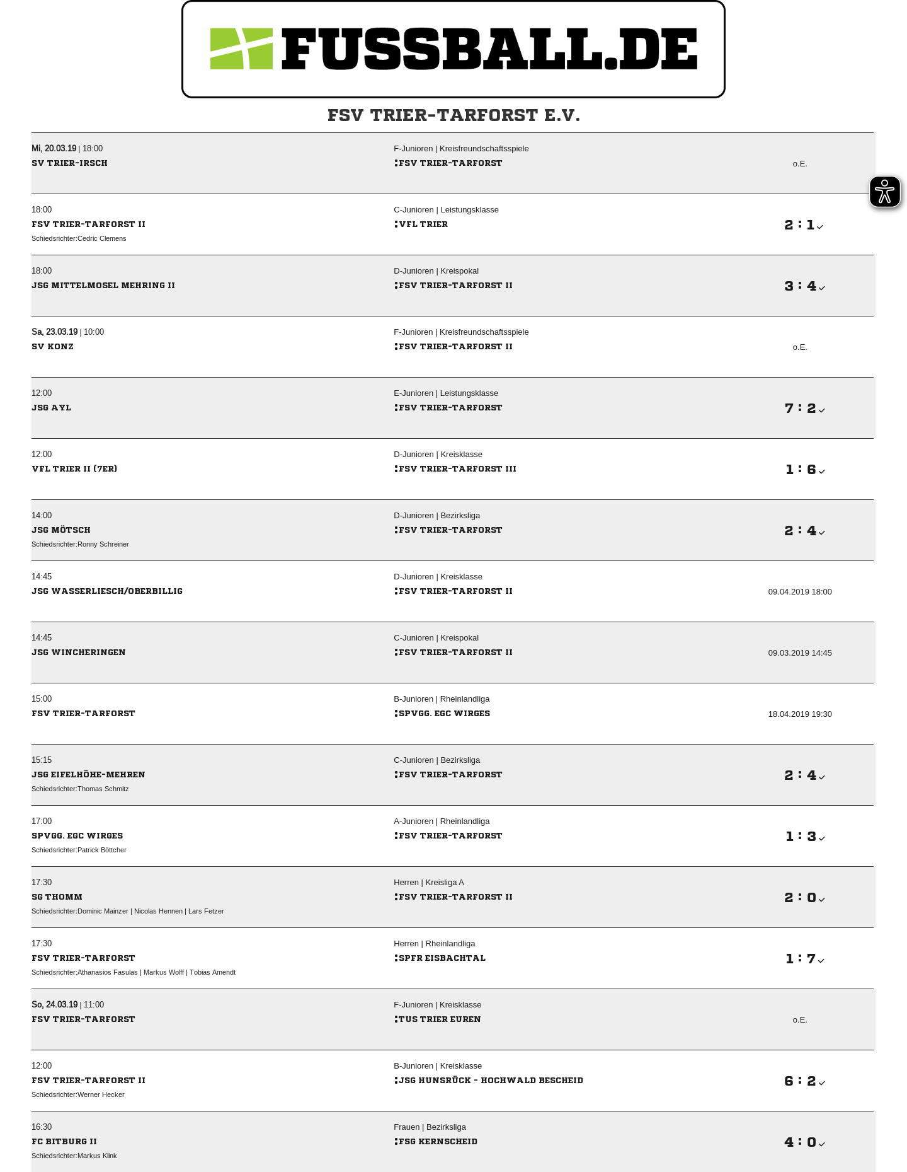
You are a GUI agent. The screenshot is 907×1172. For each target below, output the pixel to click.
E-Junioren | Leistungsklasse (446, 393)
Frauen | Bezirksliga (430, 1127)
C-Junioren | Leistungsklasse (446, 209)
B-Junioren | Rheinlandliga (441, 699)
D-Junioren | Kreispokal (436, 271)
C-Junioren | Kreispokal (436, 637)
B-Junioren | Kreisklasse (438, 1065)
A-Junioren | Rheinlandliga (441, 821)
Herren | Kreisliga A (429, 882)
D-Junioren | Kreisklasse (438, 454)
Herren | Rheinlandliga (434, 943)
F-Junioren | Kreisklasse (437, 1004)
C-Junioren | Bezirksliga (437, 760)
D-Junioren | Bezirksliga (437, 515)
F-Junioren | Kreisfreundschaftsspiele (461, 148)
